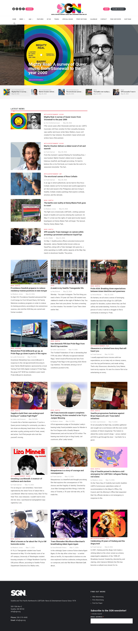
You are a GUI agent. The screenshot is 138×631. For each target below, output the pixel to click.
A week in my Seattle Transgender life (67, 288)
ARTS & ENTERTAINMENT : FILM (100, 346)
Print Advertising (98, 600)
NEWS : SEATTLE (48, 200)
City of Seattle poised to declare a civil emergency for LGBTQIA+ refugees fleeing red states (109, 474)
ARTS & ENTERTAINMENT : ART (53, 174)
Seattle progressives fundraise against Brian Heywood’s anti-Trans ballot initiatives (107, 416)
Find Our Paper (97, 603)
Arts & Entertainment (36, 79)
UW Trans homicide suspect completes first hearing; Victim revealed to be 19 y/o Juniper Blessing (69, 415)
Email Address (97, 617)
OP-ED (52, 285)
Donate (29, 9)
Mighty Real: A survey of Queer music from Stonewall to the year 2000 (57, 68)
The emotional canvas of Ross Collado (60, 176)
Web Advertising (98, 597)
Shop (106, 9)
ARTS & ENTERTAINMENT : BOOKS (54, 114)
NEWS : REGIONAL (16, 348)
